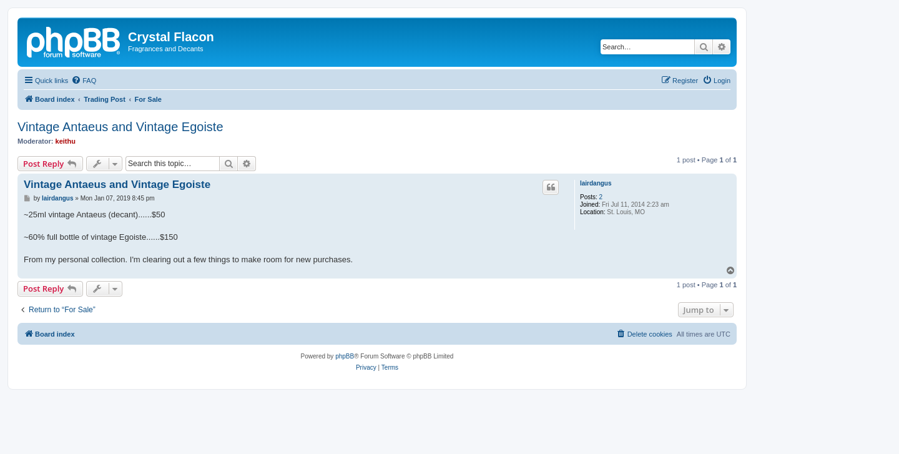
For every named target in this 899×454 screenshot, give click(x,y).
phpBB (344, 356)
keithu (66, 141)
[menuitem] (83, 80)
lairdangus (596, 183)
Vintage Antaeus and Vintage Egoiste (120, 127)
